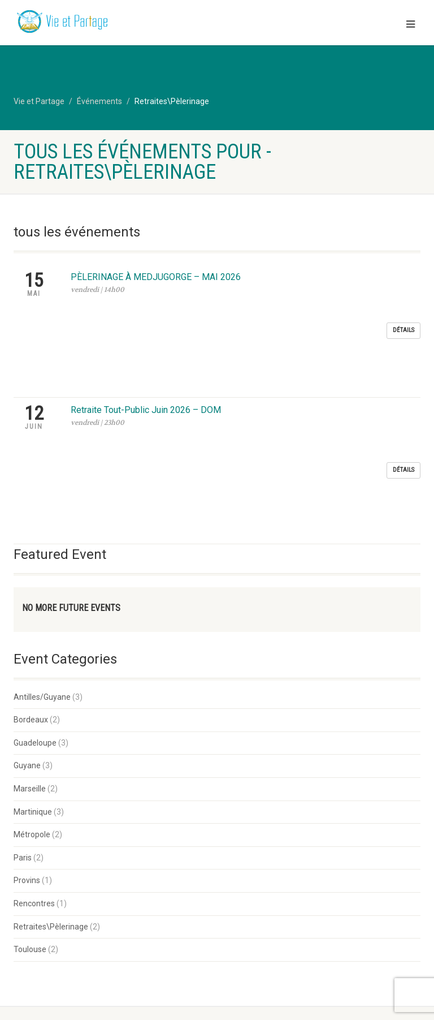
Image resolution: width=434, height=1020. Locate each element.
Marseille (30, 594)
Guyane (27, 570)
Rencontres (34, 708)
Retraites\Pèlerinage (51, 732)
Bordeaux (31, 525)
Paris (23, 663)
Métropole (32, 639)
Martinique (33, 617)
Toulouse (30, 754)
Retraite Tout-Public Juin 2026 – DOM (146, 319)
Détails (403, 285)
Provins (27, 685)
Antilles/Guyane (42, 502)
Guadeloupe (35, 548)
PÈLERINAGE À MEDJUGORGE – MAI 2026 (156, 277)
